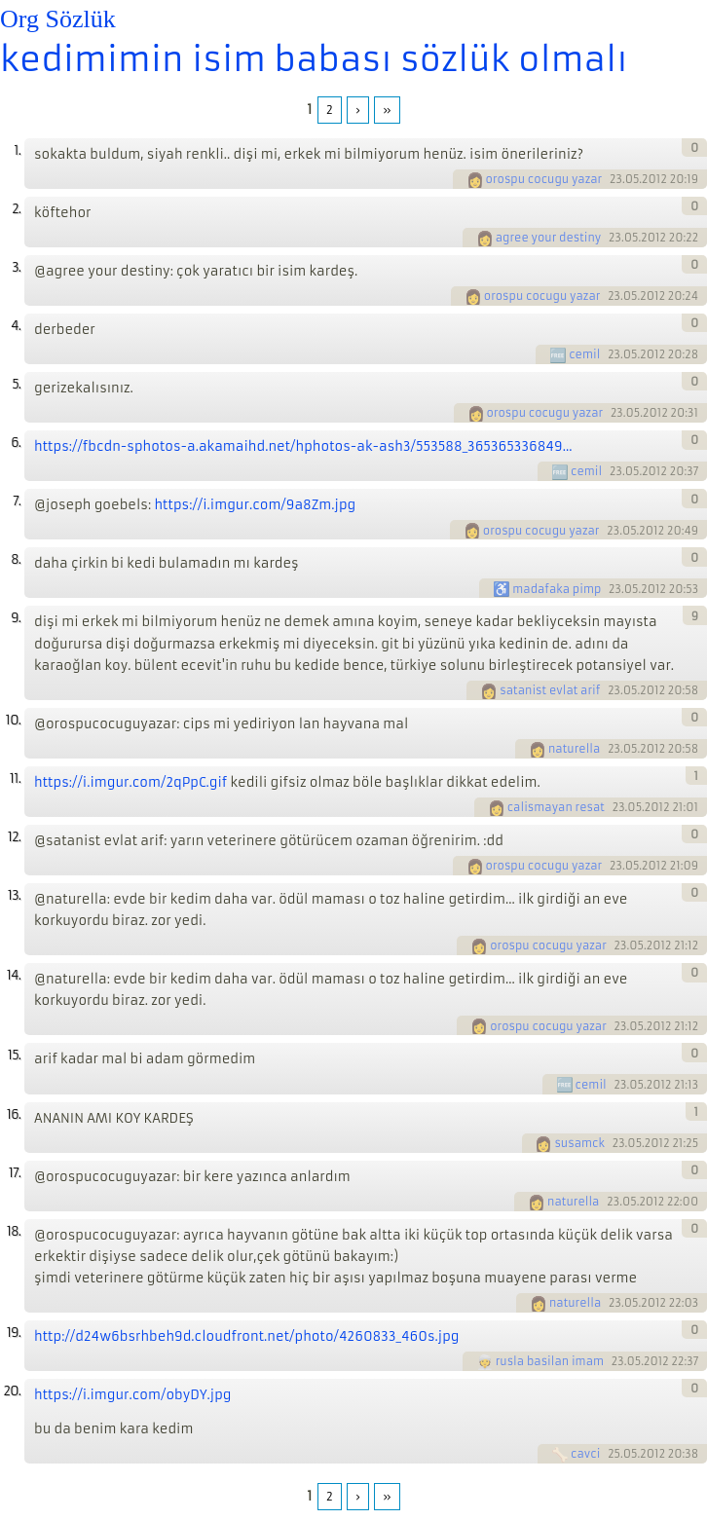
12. (14, 837)
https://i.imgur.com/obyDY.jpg (132, 1395)
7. (16, 501)
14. (13, 975)
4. (15, 325)
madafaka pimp (556, 589)
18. (13, 1231)
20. (11, 1391)
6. (15, 442)
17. (14, 1173)
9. (15, 618)
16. (13, 1114)
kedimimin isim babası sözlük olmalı (313, 59)
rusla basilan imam (550, 1361)
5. (16, 384)
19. (13, 1332)
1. (17, 150)
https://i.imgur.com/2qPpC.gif (130, 782)
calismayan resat (556, 807)
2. (16, 209)
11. (15, 778)
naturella (574, 749)
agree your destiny (549, 237)
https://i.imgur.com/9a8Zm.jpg (254, 505)
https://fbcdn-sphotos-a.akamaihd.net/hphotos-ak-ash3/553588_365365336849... (303, 446)
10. (13, 720)
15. (14, 1055)
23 (616, 179)
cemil (584, 354)
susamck (579, 1143)
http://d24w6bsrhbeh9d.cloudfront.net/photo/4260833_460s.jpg (246, 1336)
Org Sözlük (58, 19)
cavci (585, 1454)
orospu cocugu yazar (544, 179)
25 (614, 1454)
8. (15, 559)
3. (16, 267)
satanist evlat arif (550, 690)
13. (14, 895)
